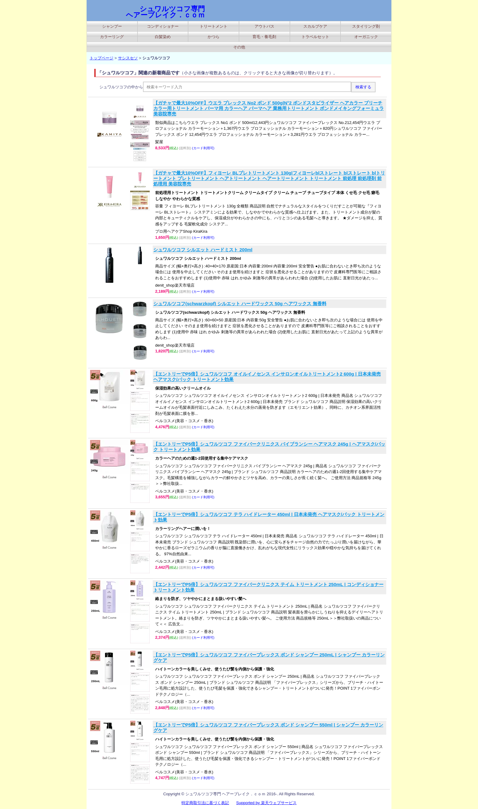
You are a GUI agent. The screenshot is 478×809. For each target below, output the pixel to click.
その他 (239, 47)
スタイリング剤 (366, 26)
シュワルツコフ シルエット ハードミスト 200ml (202, 249)
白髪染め (163, 36)
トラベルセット (315, 36)
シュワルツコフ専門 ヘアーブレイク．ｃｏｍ (165, 12)
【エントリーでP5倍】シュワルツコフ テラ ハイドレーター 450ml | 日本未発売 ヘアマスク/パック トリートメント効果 (268, 517)
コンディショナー (163, 26)
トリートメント (213, 26)
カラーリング (112, 36)
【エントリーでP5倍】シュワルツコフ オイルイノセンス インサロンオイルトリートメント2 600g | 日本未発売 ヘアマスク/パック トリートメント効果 (267, 376)
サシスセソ (128, 58)
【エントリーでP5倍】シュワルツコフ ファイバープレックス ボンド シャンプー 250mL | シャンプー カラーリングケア (269, 657)
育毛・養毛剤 (264, 36)
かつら (213, 36)
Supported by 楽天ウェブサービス (266, 802)
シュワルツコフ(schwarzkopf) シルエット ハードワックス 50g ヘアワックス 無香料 (239, 303)
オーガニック (366, 36)
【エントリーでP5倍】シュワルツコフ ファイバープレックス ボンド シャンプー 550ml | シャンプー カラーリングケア (268, 727)
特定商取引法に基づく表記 (205, 802)
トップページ (101, 58)
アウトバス (264, 26)
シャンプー (112, 26)
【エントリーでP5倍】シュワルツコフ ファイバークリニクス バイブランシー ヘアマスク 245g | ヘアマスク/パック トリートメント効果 (269, 446)
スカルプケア (315, 26)
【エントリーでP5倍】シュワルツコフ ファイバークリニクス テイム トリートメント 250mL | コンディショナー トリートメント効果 (268, 587)
